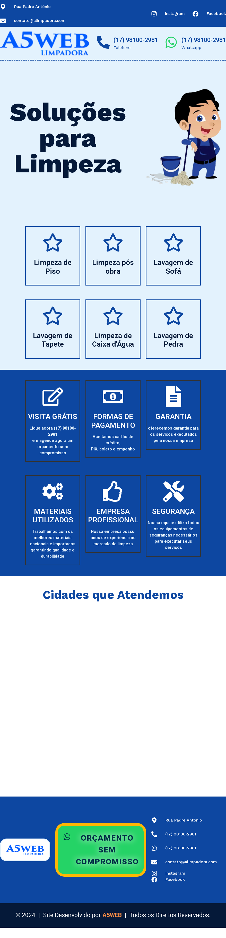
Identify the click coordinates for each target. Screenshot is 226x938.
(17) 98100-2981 (136, 40)
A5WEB (112, 915)
